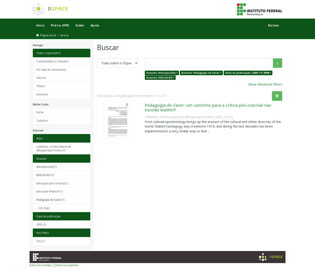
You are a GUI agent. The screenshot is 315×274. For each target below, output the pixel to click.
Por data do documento (51, 69)
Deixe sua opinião (66, 265)
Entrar (40, 112)
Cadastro (42, 120)
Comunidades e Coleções (52, 61)
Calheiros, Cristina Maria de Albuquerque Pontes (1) (53, 148)
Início (40, 25)
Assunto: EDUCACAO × (160, 77)
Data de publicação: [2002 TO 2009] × (248, 72)
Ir (277, 63)
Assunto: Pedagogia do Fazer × (201, 72)
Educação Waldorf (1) (49, 191)
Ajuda (95, 25)
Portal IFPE (60, 25)
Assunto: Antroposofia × (162, 72)
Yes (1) (40, 241)
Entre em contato (41, 265)
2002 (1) (41, 224)
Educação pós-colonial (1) (52, 183)
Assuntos (42, 94)
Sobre (79, 25)
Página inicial (48, 35)
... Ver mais (43, 208)
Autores (41, 77)
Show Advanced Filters (265, 84)
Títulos (40, 86)
